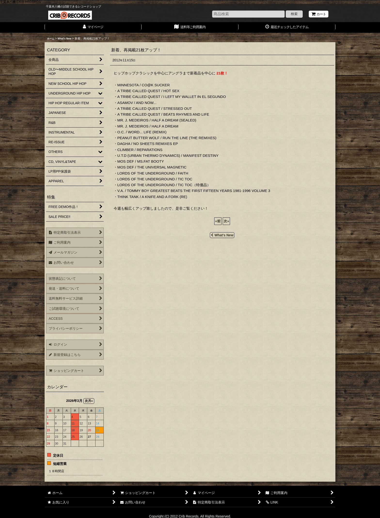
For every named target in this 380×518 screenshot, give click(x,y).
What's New (222, 235)
